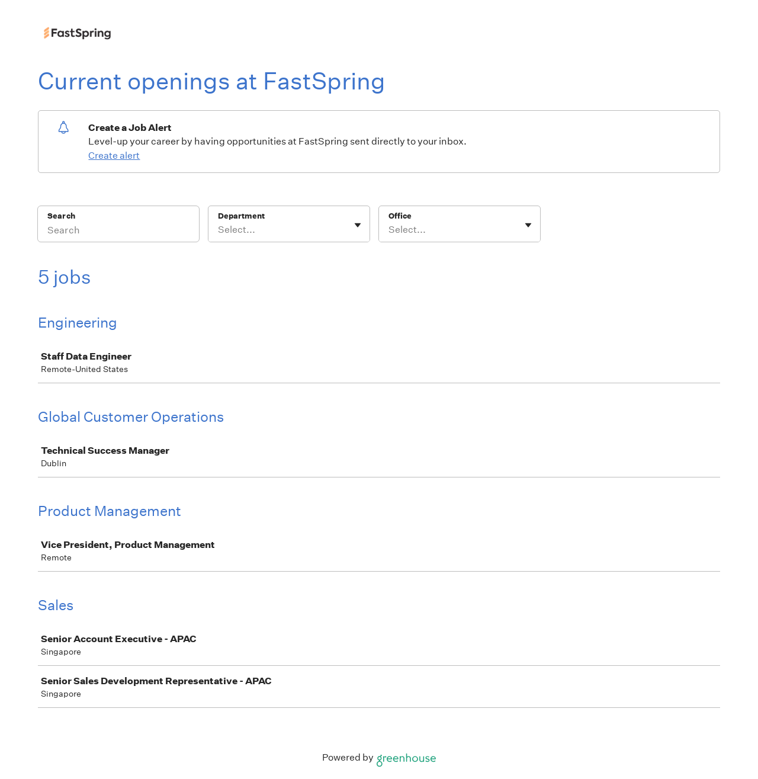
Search (61, 216)
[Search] (118, 232)
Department (241, 216)
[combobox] (219, 229)
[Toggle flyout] (358, 225)
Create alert (114, 155)
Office (400, 216)
